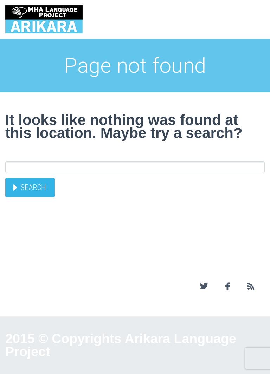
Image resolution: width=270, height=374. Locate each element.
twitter (204, 286)
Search (33, 187)
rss (250, 286)
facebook (227, 286)
